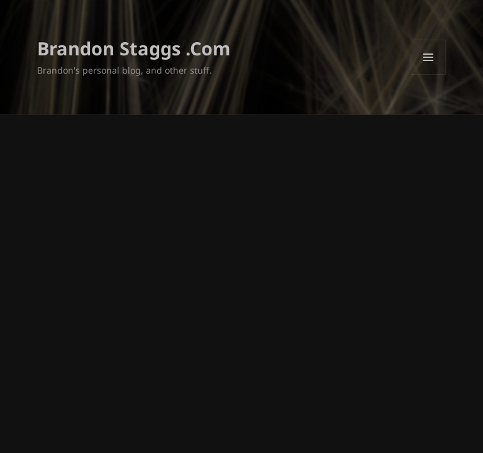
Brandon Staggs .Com (133, 48)
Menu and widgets (428, 74)
